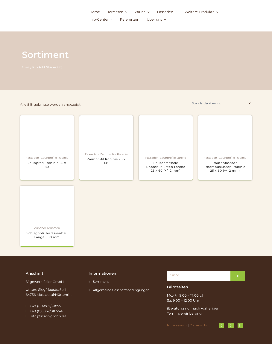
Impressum (177, 325)
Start (26, 67)
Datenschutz (202, 325)
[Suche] (237, 276)
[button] (119, 12)
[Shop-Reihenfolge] (221, 103)
